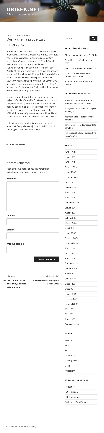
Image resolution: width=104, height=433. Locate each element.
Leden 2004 (70, 294)
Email (10, 229)
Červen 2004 (71, 269)
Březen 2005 (71, 223)
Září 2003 (69, 314)
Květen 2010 (70, 162)
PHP (67, 345)
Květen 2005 (71, 213)
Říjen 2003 (69, 309)
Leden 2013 (70, 157)
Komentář (11, 178)
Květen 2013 (70, 152)
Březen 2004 (71, 284)
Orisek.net (23, 9)
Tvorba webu (70, 355)
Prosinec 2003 (71, 299)
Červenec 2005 (72, 202)
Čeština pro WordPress (75, 402)
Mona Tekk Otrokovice (75, 100)
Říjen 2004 (70, 248)
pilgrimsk (69, 117)
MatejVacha (70, 108)
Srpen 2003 (70, 319)
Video (67, 366)
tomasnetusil (71, 133)
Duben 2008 (70, 187)
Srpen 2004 (70, 258)
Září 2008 (69, 182)
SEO (67, 350)
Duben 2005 (70, 218)
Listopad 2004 (71, 243)
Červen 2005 (71, 208)
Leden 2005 (70, 233)
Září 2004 (69, 253)
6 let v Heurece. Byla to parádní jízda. (81, 55)
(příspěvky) (72, 392)
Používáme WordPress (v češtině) (21, 426)
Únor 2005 (69, 228)
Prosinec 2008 (71, 177)
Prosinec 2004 (71, 238)
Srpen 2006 (70, 192)
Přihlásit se (70, 387)
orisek (26, 35)
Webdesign (70, 371)
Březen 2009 (71, 167)
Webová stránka (15, 244)
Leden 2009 (70, 172)
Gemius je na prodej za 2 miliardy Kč (80, 68)
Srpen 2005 (70, 197)
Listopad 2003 (71, 304)
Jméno (10, 215)
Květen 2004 (71, 274)
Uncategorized (19, 144)
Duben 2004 (70, 279)
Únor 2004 (69, 289)
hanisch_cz (70, 125)
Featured (69, 340)
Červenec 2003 (72, 324)
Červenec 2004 (72, 263)
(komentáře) (72, 397)
